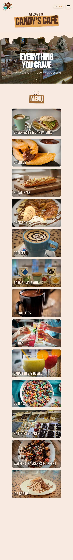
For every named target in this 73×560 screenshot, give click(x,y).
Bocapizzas (22, 192)
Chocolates (22, 313)
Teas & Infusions (26, 283)
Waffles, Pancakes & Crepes (35, 463)
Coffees (20, 253)
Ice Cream (21, 494)
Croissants (22, 222)
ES (56, 6)
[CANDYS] (7, 6)
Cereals (20, 403)
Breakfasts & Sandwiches (33, 132)
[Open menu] (68, 6)
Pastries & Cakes (27, 433)
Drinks (19, 343)
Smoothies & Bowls (28, 373)
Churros (20, 162)
